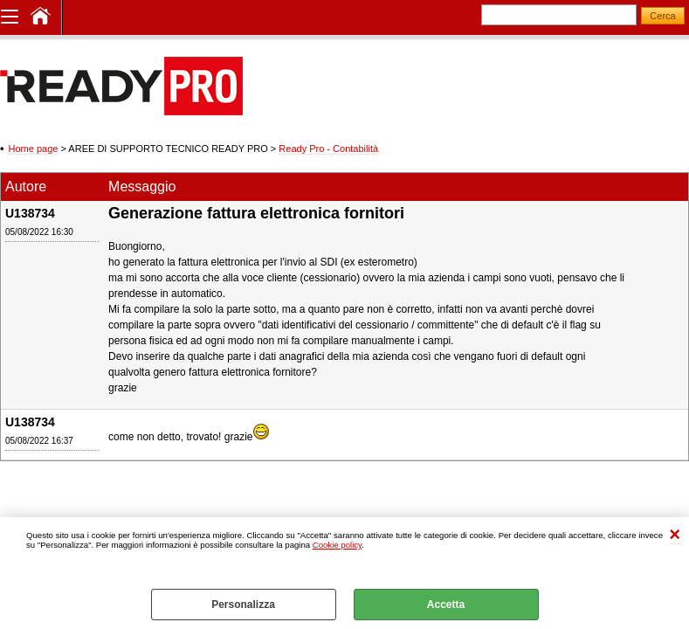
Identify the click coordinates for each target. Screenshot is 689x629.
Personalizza (243, 604)
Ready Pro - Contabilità (328, 148)
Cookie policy (337, 545)
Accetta (446, 604)
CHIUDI (674, 535)
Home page (34, 148)
